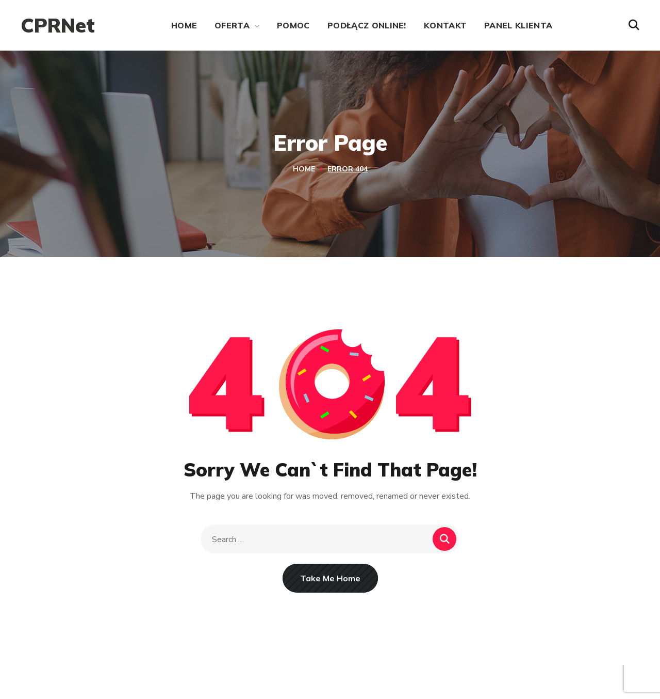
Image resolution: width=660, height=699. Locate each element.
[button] (634, 25)
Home (304, 169)
